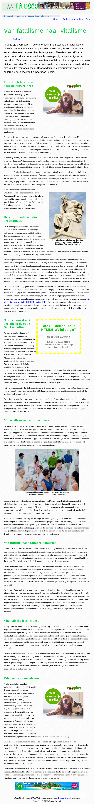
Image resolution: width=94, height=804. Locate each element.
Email (89, 19)
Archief (66, 19)
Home (56, 19)
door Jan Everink (15, 39)
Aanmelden (78, 19)
